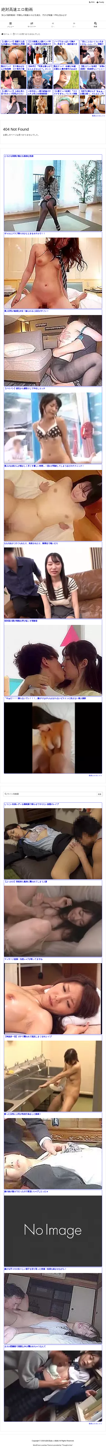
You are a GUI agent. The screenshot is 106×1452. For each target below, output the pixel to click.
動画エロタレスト (98, 116)
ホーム (6, 34)
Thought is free (67, 1445)
